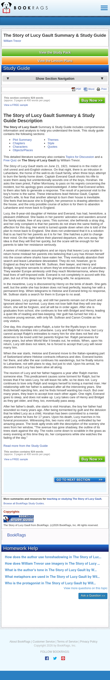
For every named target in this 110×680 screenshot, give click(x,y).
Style (51, 143)
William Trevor (12, 41)
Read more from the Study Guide (25, 445)
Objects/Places (23, 150)
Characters (20, 146)
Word (89, 89)
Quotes (52, 146)
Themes (53, 139)
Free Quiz (10, 160)
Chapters (19, 143)
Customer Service (44, 641)
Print (102, 89)
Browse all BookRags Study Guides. (24, 503)
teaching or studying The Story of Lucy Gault (74, 498)
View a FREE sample (16, 105)
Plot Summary (22, 139)
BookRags (16, 535)
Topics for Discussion (80, 157)
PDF (76, 89)
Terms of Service (67, 641)
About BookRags (20, 641)
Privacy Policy (88, 641)
